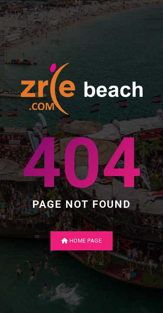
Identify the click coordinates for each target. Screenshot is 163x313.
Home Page (81, 240)
